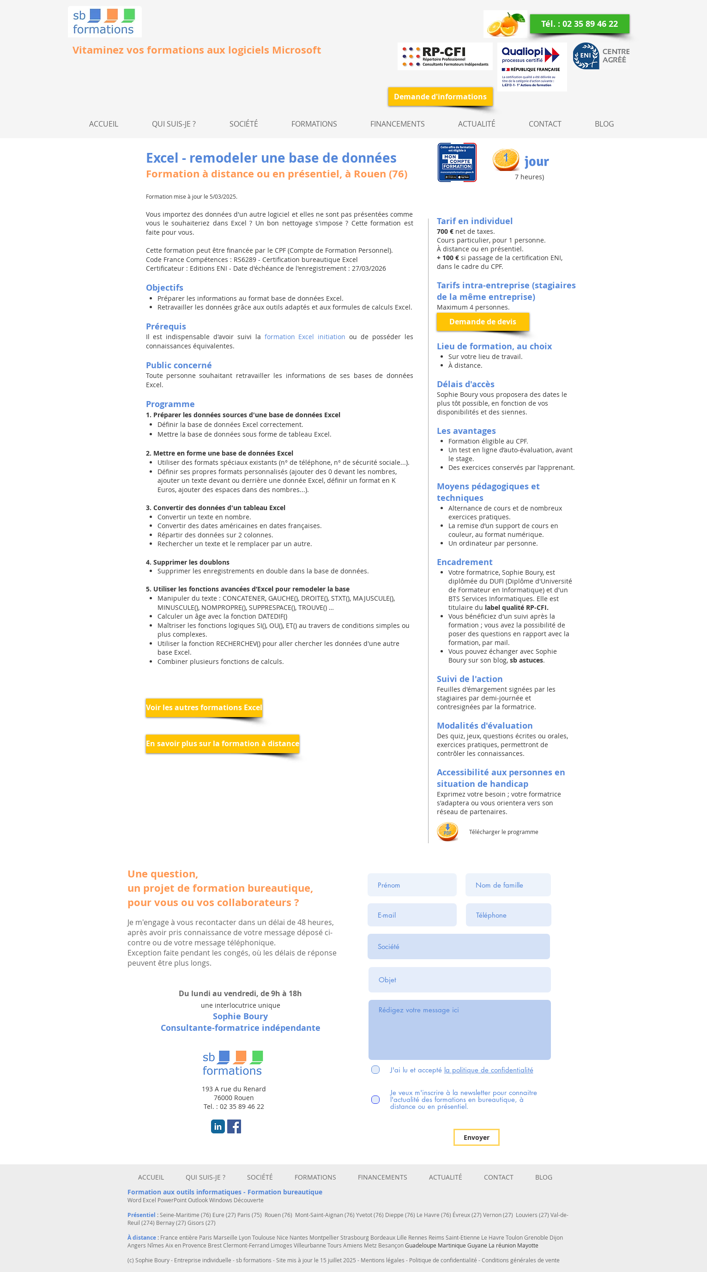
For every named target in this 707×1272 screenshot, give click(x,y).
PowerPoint (172, 1200)
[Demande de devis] (483, 322)
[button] (244, 124)
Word (135, 1200)
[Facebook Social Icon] (234, 1126)
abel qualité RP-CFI (517, 607)
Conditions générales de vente (521, 1260)
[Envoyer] (476, 1137)
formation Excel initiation (305, 336)
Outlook (198, 1200)
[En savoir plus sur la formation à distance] (222, 744)
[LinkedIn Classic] (218, 1126)
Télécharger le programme (503, 831)
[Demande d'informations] (440, 96)
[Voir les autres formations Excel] (204, 708)
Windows (221, 1200)
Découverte (249, 1200)
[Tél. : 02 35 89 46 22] (579, 23)
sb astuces (525, 660)
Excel (150, 1200)
